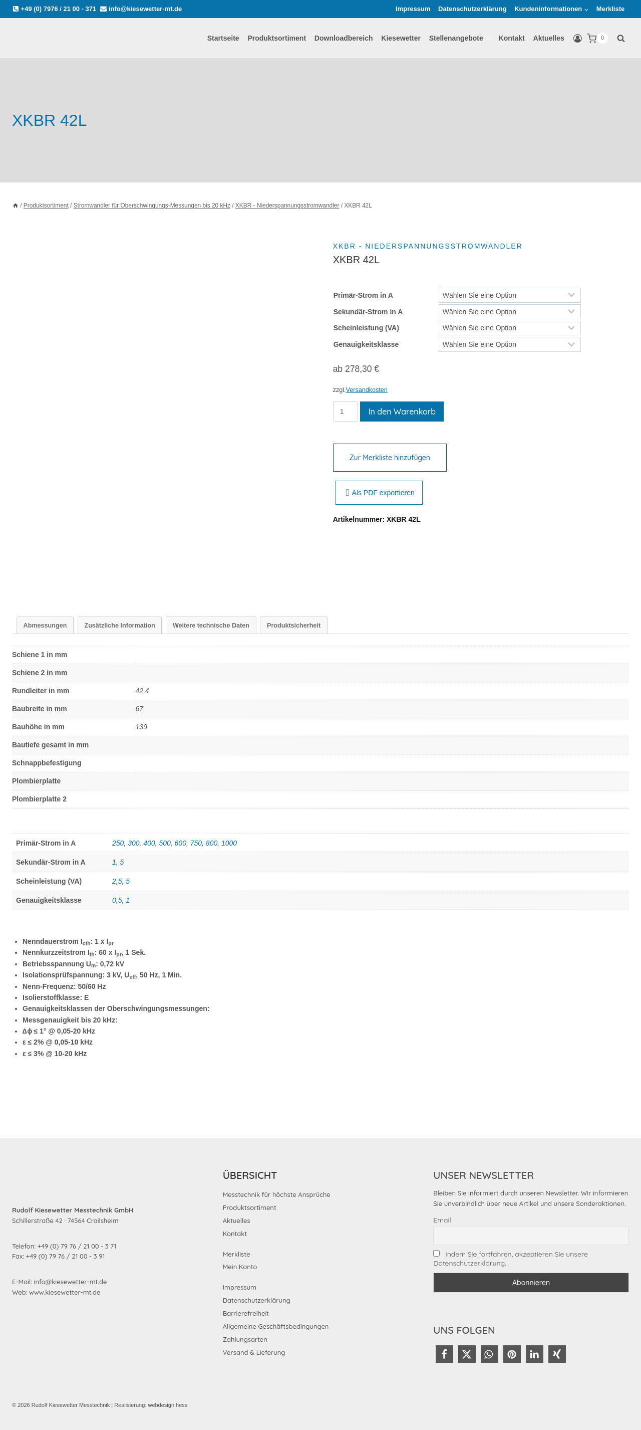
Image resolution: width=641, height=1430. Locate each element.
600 (180, 843)
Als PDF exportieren (380, 493)
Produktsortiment (276, 38)
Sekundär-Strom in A (368, 312)
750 (196, 843)
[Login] (577, 38)
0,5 (117, 900)
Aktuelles (548, 38)
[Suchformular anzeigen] (621, 38)
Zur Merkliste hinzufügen (390, 457)
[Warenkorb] (597, 38)
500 (164, 843)
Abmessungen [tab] (45, 625)
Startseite (223, 38)
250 (118, 843)
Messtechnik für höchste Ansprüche (277, 1194)
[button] (444, 1354)
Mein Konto (240, 1267)
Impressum (413, 9)
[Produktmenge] (346, 411)
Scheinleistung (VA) (366, 328)
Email (442, 1219)
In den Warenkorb (402, 411)
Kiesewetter (401, 38)
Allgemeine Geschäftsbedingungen (276, 1326)
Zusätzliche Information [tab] (119, 625)
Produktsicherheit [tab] (293, 625)
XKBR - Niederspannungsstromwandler (428, 246)
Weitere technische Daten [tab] (211, 625)
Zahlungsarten (245, 1339)
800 (211, 843)
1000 (229, 843)
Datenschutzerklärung (472, 9)
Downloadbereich (343, 38)
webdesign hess (167, 1405)
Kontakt (512, 38)
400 (149, 843)
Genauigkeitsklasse (366, 344)
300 (133, 843)
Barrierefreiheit (246, 1313)
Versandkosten (367, 389)
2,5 (117, 881)
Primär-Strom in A (363, 295)
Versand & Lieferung (254, 1352)
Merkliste (610, 9)
